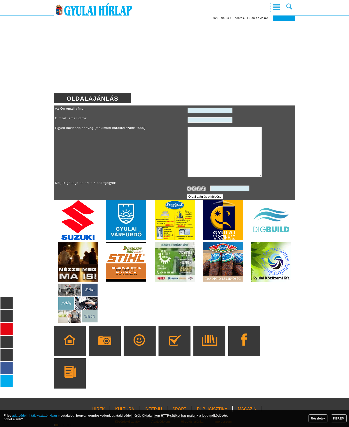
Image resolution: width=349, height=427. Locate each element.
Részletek (318, 418)
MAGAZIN (247, 409)
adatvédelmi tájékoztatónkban (34, 415)
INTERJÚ (153, 409)
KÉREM (338, 418)
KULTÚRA (124, 409)
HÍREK (98, 409)
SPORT (179, 409)
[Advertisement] (174, 57)
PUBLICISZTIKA (212, 409)
